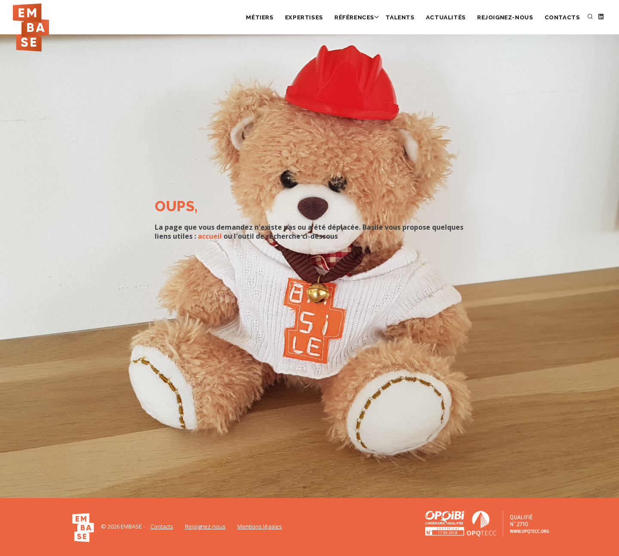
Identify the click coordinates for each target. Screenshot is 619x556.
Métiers (266, 18)
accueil (210, 236)
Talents (404, 18)
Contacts (563, 18)
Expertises (310, 18)
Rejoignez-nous (507, 18)
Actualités (449, 18)
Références (359, 18)
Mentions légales (259, 526)
